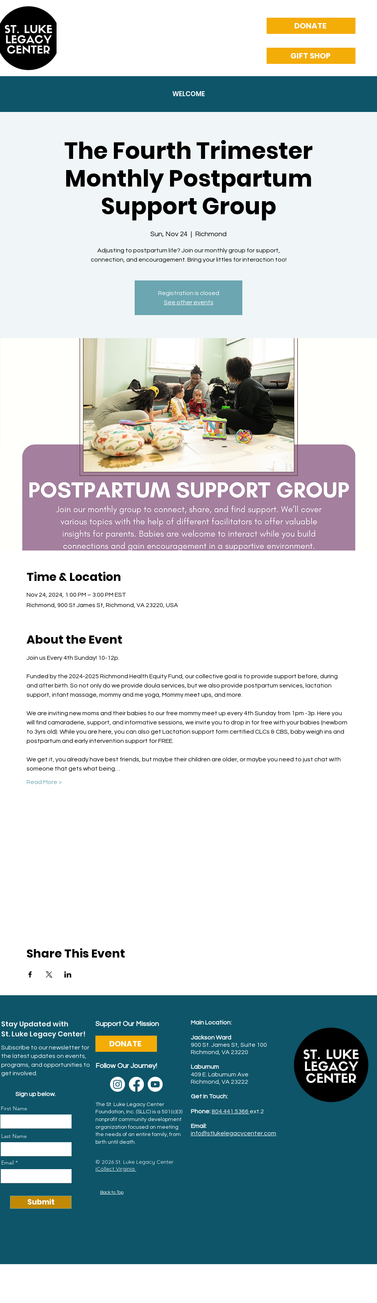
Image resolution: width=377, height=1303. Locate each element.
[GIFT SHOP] (311, 56)
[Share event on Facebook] (30, 974)
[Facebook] (136, 1084)
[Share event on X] (49, 974)
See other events (189, 302)
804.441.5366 (231, 1111)
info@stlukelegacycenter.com (233, 1133)
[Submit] (41, 1202)
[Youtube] (155, 1084)
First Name (14, 1108)
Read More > (44, 782)
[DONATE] (311, 26)
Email (7, 1162)
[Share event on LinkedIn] (68, 974)
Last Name (14, 1136)
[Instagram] (117, 1084)
